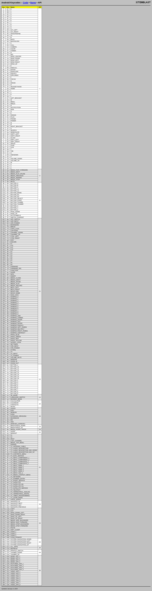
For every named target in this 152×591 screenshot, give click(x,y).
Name (33, 2)
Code (25, 2)
